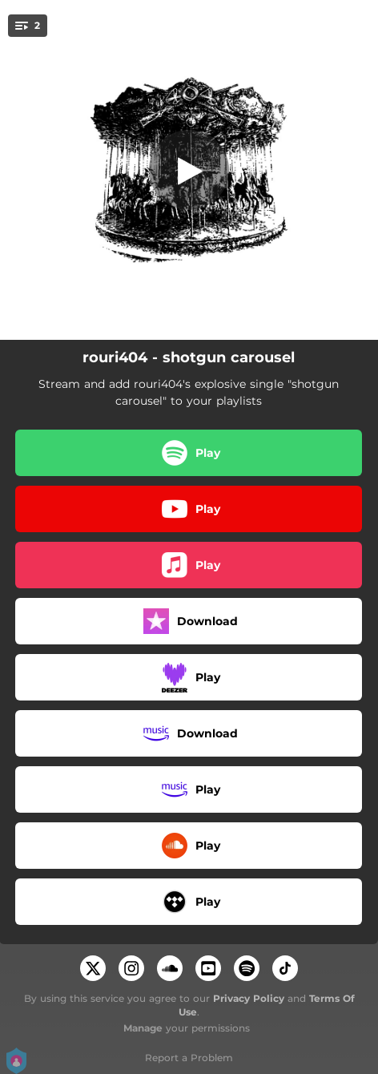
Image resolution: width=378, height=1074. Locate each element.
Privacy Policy (248, 998)
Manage (143, 1028)
